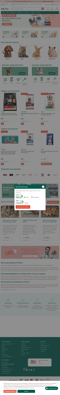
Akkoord (26, 391)
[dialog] (30, 197)
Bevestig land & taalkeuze (23, 207)
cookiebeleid (31, 387)
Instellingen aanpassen (10, 391)
